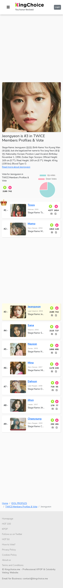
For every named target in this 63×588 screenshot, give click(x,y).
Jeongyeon (34, 306)
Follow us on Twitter (12, 534)
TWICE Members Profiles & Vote (21, 506)
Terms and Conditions (13, 565)
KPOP (5, 529)
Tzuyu (31, 205)
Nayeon (32, 344)
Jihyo (31, 400)
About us (6, 560)
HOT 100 (6, 523)
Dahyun (32, 381)
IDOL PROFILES (19, 503)
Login (57, 7)
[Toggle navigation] (8, 7)
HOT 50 (6, 539)
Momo (31, 223)
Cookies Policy (9, 554)
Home (5, 503)
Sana (31, 325)
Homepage (7, 518)
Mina (31, 362)
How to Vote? (8, 544)
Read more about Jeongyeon (16, 167)
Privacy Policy (9, 549)
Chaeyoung (34, 418)
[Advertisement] (31, 46)
